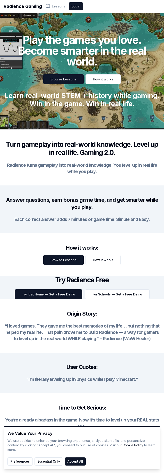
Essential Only (48, 461)
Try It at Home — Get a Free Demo (48, 294)
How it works (103, 79)
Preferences (20, 461)
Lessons (55, 6)
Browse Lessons (63, 79)
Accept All (75, 461)
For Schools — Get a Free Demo (117, 294)
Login (76, 6)
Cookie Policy (132, 445)
